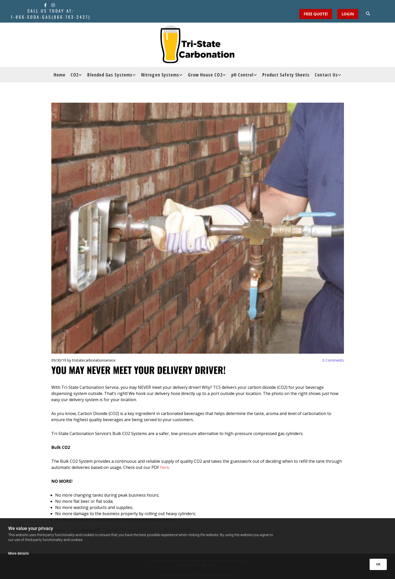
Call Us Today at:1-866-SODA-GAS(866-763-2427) (50, 14)
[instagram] (53, 5)
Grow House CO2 (205, 75)
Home (59, 75)
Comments (333, 360)
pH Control (242, 75)
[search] (368, 14)
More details (18, 553)
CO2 (75, 75)
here (164, 467)
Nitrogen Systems (160, 75)
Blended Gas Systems (109, 75)
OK (378, 564)
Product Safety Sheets (286, 75)
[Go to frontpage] (197, 44)
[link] (76, 74)
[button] (347, 14)
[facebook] (45, 5)
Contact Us (326, 75)
